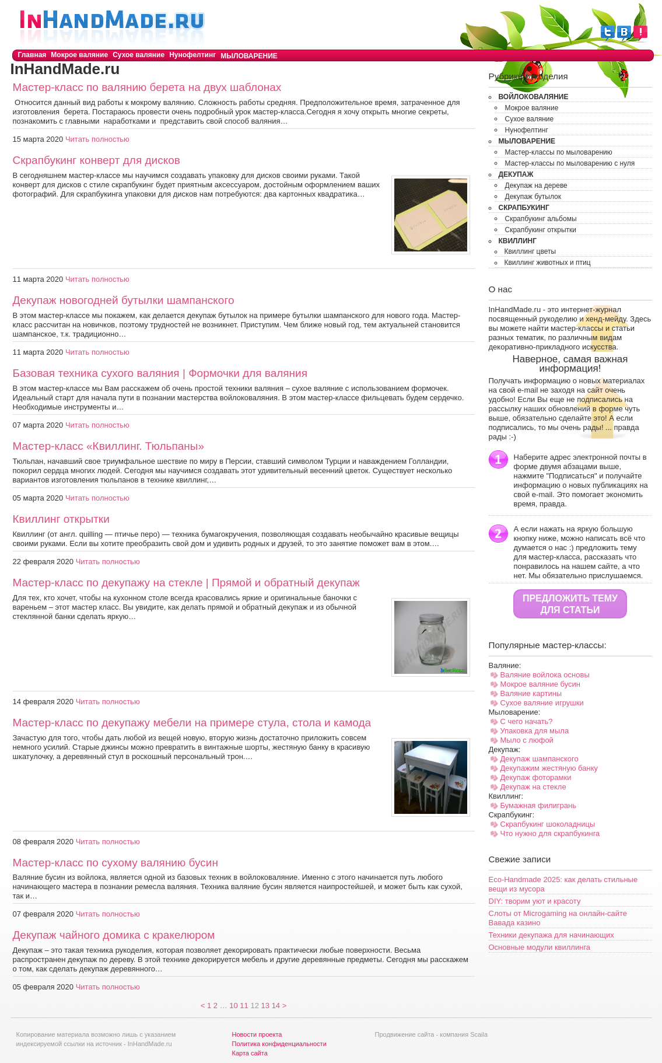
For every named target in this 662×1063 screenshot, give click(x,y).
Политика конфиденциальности (279, 1043)
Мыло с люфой (527, 740)
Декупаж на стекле (533, 786)
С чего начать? (526, 721)
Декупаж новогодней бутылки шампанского (123, 300)
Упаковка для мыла (534, 730)
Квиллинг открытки (61, 519)
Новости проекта (257, 1034)
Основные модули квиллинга (540, 947)
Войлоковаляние (534, 97)
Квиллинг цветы (530, 251)
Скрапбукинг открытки (541, 230)
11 (244, 1005)
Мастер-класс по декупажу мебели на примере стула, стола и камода (192, 722)
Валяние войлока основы (545, 674)
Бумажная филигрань (538, 805)
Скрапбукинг (524, 208)
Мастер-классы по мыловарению (558, 152)
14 (276, 1005)
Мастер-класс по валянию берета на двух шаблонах (147, 87)
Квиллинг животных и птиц (548, 262)
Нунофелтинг (192, 55)
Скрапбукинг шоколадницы (548, 824)
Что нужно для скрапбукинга (550, 833)
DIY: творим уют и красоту (535, 901)
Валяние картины (531, 693)
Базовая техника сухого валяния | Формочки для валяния (160, 373)
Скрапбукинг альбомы (541, 219)
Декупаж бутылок (533, 197)
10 (233, 1005)
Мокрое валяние (79, 55)
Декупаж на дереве (536, 185)
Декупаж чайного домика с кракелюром (114, 935)
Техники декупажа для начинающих (551, 935)
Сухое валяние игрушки (542, 702)
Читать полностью (97, 139)
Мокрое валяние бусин (540, 684)
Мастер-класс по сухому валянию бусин (115, 862)
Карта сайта (250, 1053)
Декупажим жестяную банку (549, 768)
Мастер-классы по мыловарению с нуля (570, 163)
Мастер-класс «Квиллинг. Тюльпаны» (108, 446)
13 (265, 1005)
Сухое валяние (138, 55)
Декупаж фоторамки (536, 777)
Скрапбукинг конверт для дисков (96, 160)
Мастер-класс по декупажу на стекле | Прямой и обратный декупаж (186, 582)
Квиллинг (518, 241)
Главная (32, 55)
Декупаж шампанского (539, 758)
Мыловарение (249, 56)
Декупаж (516, 174)
